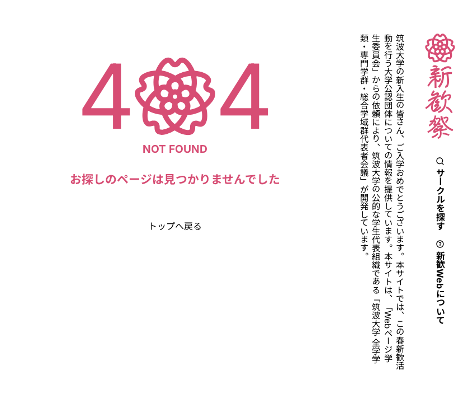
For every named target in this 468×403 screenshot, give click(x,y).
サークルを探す (440, 194)
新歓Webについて (440, 282)
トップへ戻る (175, 226)
